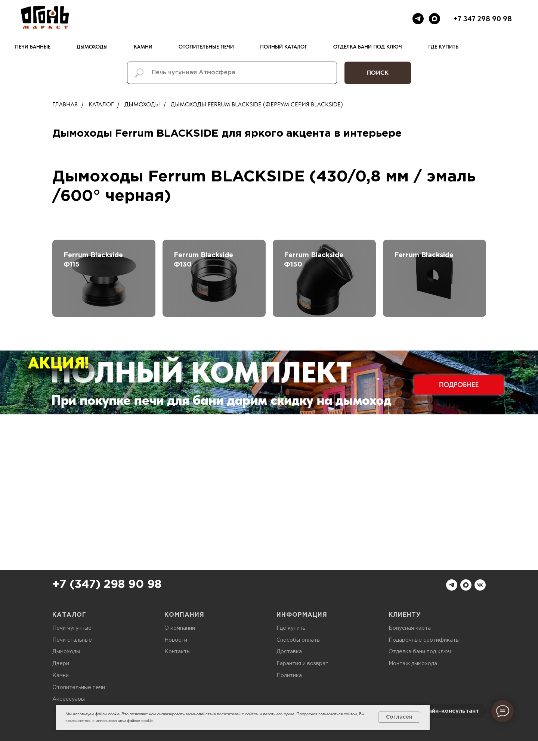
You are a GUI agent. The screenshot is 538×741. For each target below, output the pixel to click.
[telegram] (418, 18)
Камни (143, 47)
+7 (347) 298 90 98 (106, 585)
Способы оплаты (298, 640)
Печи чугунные (72, 628)
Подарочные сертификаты (424, 640)
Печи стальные (72, 640)
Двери (60, 663)
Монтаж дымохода (413, 663)
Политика (289, 675)
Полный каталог (283, 47)
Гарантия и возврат (302, 663)
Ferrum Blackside (424, 255)
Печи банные (32, 47)
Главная (65, 104)
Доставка (289, 652)
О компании (179, 628)
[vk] (480, 585)
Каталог (101, 104)
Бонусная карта (410, 628)
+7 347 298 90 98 (482, 18)
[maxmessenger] (434, 18)
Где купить (443, 47)
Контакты (177, 652)
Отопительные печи (206, 47)
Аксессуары (68, 699)
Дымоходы (92, 47)
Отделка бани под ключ (367, 47)
